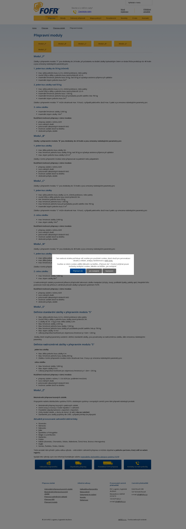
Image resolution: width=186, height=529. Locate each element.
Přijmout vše (78, 271)
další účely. (109, 260)
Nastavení (109, 271)
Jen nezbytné (94, 271)
